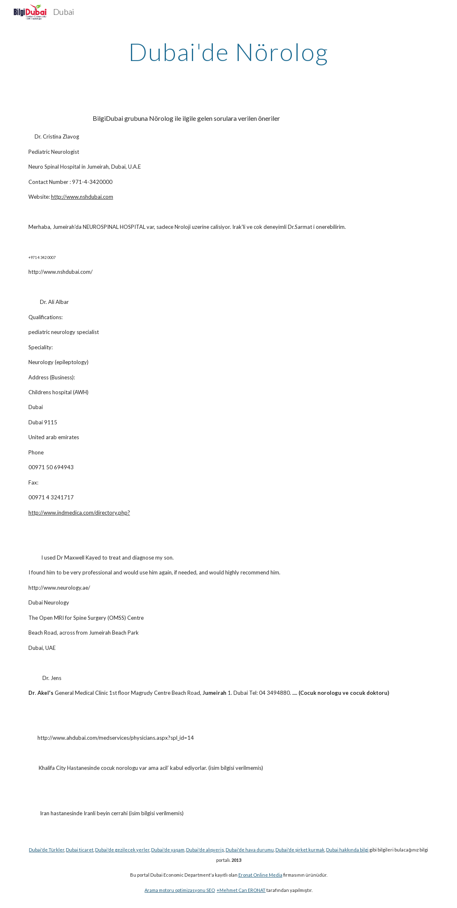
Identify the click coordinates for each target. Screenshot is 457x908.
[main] (229, 51)
